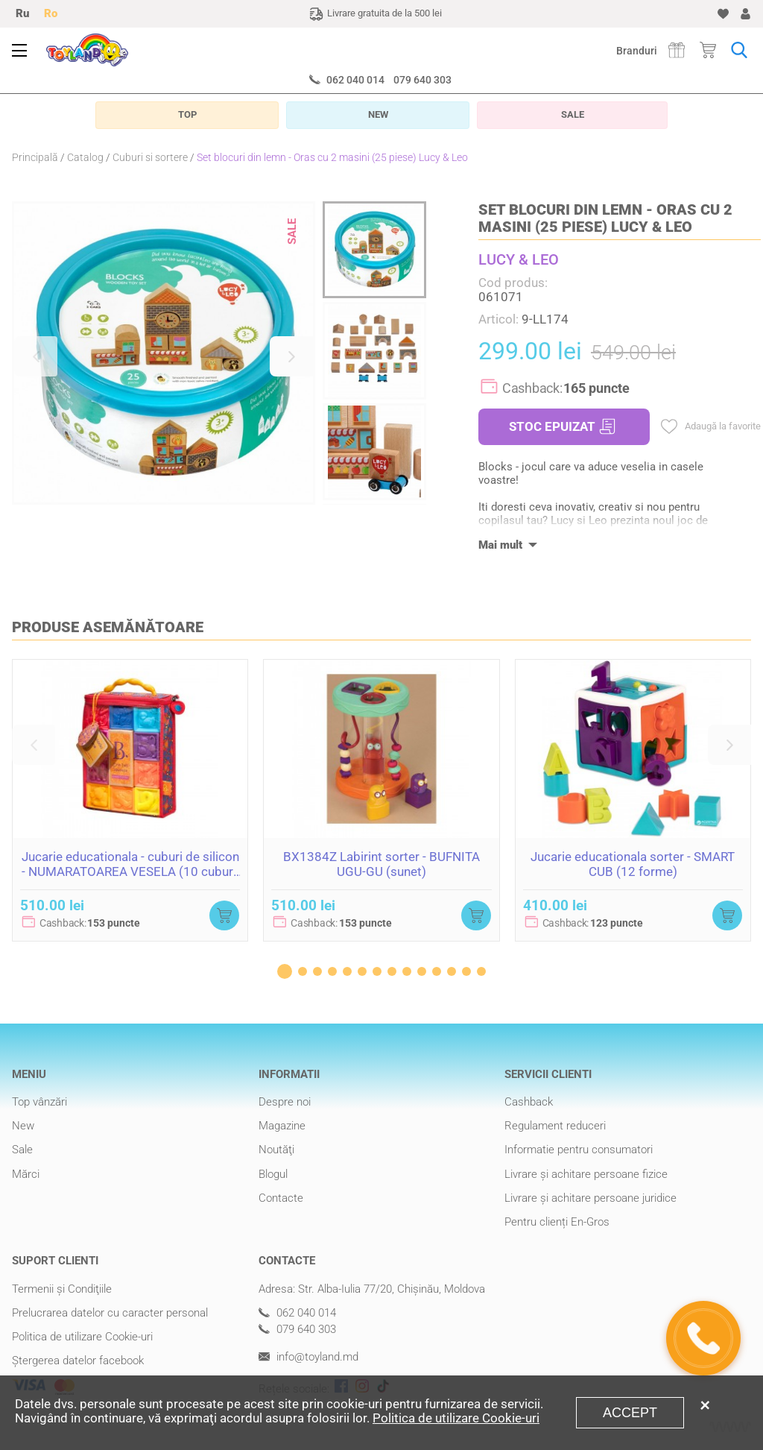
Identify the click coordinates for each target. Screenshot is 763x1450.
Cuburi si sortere (150, 157)
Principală (35, 157)
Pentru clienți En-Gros (557, 1222)
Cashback (528, 1102)
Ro (50, 13)
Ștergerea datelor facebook (78, 1360)
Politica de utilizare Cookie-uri (82, 1336)
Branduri (636, 51)
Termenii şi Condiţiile (62, 1289)
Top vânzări (39, 1102)
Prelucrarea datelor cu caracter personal (110, 1313)
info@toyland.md (308, 1357)
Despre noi (285, 1102)
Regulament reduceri (555, 1125)
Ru (22, 13)
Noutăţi (276, 1149)
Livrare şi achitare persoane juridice (590, 1198)
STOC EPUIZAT (562, 426)
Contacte (281, 1198)
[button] (35, 356)
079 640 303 (422, 80)
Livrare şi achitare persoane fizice (586, 1174)
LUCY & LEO (518, 259)
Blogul (273, 1174)
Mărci (25, 1174)
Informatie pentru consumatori (578, 1149)
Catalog (85, 157)
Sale (22, 1149)
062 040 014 (355, 80)
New (23, 1125)
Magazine (282, 1125)
